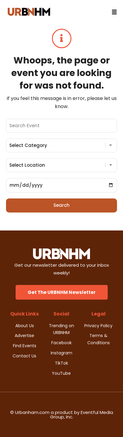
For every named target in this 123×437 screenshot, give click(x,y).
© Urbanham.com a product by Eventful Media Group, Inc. (61, 414)
